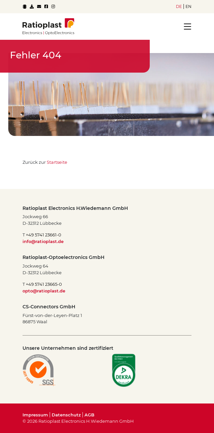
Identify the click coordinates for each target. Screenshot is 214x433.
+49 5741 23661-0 (43, 234)
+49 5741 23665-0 (44, 284)
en (188, 6)
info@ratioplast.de (43, 241)
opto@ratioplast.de (44, 290)
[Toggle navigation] (185, 26)
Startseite (57, 162)
